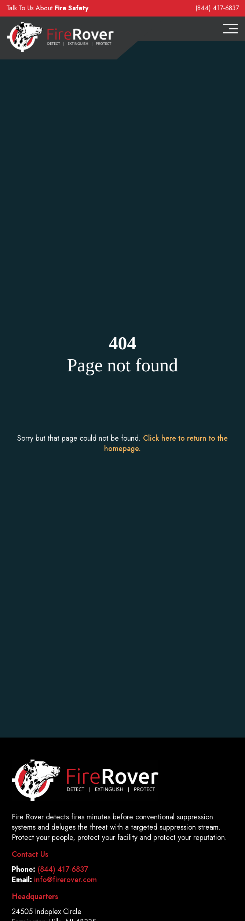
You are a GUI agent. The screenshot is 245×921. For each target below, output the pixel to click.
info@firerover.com (65, 879)
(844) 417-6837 (217, 8)
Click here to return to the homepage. (166, 443)
